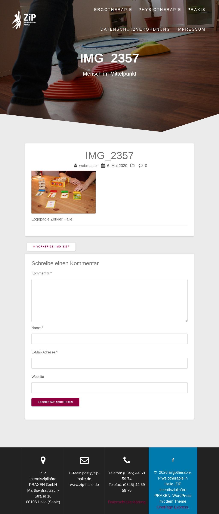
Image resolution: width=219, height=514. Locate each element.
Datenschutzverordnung (135, 29)
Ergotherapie (113, 9)
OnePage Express (172, 507)
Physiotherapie (160, 9)
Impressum (191, 29)
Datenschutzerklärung (126, 502)
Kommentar (41, 273)
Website (37, 376)
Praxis (197, 9)
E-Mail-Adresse (44, 352)
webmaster (88, 166)
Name (37, 328)
